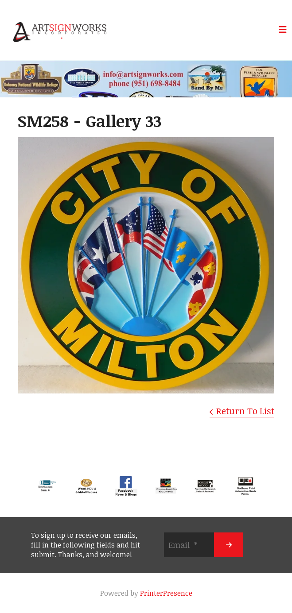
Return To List (245, 411)
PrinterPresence (166, 593)
